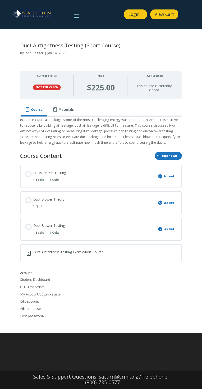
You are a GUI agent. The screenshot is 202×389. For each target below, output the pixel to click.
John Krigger (34, 53)
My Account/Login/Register (41, 294)
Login (134, 14)
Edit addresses (31, 308)
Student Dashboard (35, 279)
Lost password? (32, 316)
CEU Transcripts (32, 287)
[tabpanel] (101, 131)
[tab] (34, 109)
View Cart (164, 14)
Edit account (29, 301)
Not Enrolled (47, 87)
